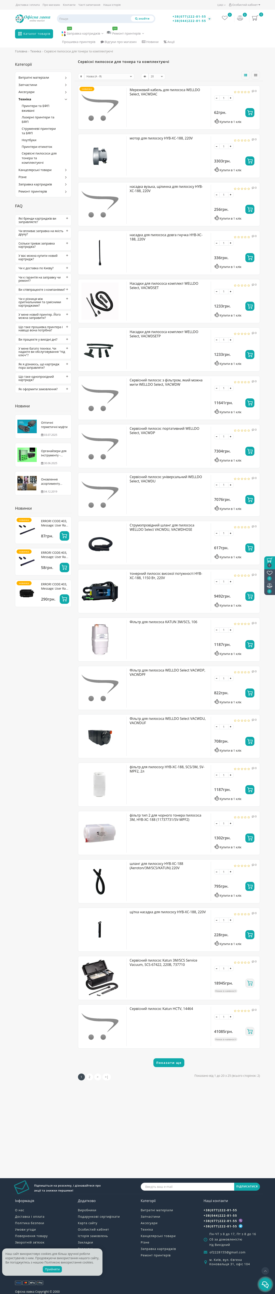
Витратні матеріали (33, 77)
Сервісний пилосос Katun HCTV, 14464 (161, 1008)
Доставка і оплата (28, 5)
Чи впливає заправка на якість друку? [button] (43, 232)
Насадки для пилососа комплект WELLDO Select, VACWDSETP (164, 333)
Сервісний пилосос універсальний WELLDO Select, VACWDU (166, 478)
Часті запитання (89, 5)
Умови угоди (25, 1229)
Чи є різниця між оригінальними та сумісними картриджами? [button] (43, 302)
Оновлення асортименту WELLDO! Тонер (52, 483)
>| (106, 1077)
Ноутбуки (29, 140)
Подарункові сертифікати (99, 1216)
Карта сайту (88, 1223)
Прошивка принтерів (78, 42)
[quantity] (224, 98)
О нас (19, 1210)
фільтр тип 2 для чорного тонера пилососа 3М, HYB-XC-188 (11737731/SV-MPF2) (165, 817)
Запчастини (27, 85)
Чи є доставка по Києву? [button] (43, 268)
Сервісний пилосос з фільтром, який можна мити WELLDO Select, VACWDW (166, 382)
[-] (217, 98)
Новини (150, 42)
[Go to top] (265, 1271)
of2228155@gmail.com (227, 1252)
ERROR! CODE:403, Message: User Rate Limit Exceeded (55, 525)
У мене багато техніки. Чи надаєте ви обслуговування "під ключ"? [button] (43, 352)
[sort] (109, 76)
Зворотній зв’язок (29, 1242)
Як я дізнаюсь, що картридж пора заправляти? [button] (43, 366)
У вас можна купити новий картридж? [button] (43, 257)
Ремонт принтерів (125, 32)
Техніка (24, 99)
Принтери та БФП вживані (35, 108)
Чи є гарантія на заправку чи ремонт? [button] (43, 279)
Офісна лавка (24, 1291)
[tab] (43, 220)
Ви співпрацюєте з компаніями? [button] (43, 289)
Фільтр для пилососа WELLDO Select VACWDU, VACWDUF (168, 720)
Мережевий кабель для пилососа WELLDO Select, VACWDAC (165, 91)
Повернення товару (31, 1236)
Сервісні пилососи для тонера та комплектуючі (39, 158)
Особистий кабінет (244, 5)
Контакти (69, 5)
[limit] (156, 76)
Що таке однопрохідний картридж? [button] (43, 378)
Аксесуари (26, 92)
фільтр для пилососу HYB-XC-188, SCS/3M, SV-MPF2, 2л (167, 769)
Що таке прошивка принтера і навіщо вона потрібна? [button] (43, 328)
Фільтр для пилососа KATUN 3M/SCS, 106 (163, 621)
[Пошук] (142, 18)
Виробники (87, 1210)
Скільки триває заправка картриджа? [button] (43, 245)
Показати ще (169, 1063)
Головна (21, 51)
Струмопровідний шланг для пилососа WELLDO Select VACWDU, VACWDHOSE (162, 527)
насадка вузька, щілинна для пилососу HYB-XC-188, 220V (166, 188)
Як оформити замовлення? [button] (43, 389)
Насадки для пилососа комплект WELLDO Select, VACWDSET (164, 285)
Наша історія (112, 5)
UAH (221, 5)
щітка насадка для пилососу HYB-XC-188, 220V (168, 912)
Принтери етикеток (37, 146)
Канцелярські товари (35, 170)
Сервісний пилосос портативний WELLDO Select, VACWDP (164, 430)
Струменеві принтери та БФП (39, 130)
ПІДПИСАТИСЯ (247, 1186)
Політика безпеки (29, 1223)
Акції (169, 42)
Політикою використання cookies (68, 1262)
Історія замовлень (93, 1236)
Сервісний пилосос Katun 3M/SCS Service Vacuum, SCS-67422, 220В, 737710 (163, 962)
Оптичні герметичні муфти (54, 425)
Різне (22, 177)
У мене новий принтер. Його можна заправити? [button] (43, 316)
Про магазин (51, 5)
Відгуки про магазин (119, 42)
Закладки (85, 1242)
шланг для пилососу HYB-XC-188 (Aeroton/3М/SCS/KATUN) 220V (156, 865)
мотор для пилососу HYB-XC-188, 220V (161, 138)
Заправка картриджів (82, 32)
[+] (231, 98)
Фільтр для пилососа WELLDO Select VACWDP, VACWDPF (167, 672)
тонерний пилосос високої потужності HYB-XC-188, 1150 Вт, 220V (166, 575)
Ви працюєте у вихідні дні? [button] (43, 339)
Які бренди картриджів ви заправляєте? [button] (43, 220)
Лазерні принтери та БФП (38, 119)
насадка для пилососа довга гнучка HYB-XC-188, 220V (166, 237)
